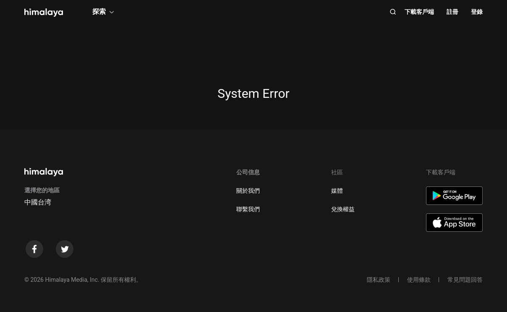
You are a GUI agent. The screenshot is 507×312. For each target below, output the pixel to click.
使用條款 (419, 279)
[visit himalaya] (43, 12)
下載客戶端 (419, 11)
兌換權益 (343, 209)
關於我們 (248, 190)
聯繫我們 (248, 209)
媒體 (337, 190)
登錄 (477, 11)
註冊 (452, 11)
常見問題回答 (465, 279)
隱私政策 (378, 279)
